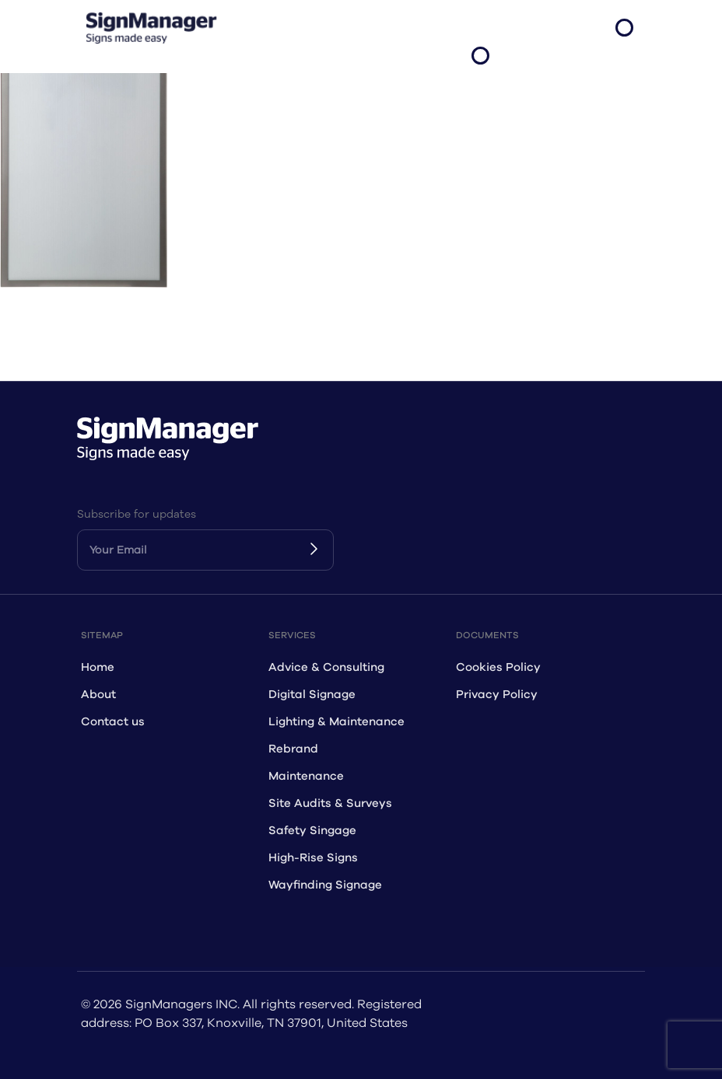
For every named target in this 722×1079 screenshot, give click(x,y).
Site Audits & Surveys (330, 803)
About (98, 694)
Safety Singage (312, 830)
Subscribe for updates (136, 514)
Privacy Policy (497, 694)
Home (97, 667)
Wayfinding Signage (325, 885)
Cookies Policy (498, 667)
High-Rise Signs (313, 858)
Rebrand (293, 749)
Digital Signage (312, 694)
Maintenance (306, 776)
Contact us (113, 722)
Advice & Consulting (326, 667)
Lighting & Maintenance (336, 722)
